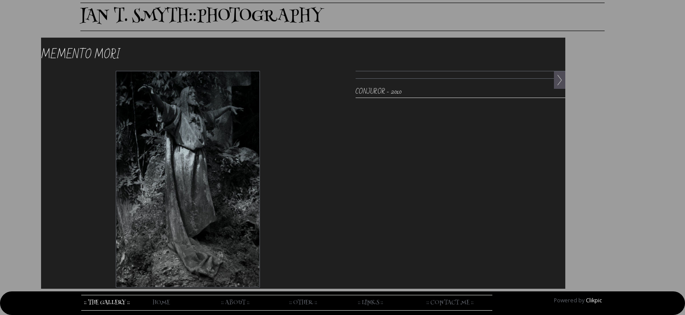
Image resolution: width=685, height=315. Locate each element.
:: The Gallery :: (107, 303)
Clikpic (594, 300)
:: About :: (235, 303)
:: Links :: (370, 303)
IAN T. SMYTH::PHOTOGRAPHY (201, 17)
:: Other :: (303, 303)
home (161, 303)
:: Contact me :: (450, 303)
